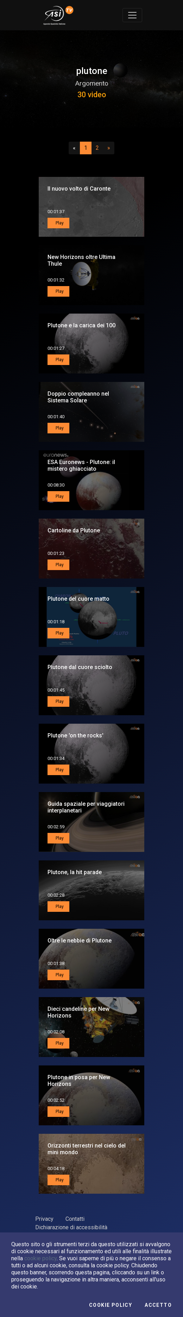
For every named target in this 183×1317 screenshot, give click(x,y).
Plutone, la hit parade (75, 872)
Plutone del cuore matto (78, 598)
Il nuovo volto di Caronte (79, 188)
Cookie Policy (110, 1305)
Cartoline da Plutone (74, 530)
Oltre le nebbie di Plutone (80, 940)
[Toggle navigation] (132, 15)
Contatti (74, 1219)
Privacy (44, 1219)
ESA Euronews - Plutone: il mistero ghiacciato (81, 465)
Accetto (158, 1305)
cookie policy (40, 1258)
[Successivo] (108, 148)
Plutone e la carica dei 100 (81, 325)
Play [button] (59, 223)
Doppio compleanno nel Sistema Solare (78, 397)
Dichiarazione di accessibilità (71, 1227)
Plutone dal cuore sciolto (80, 667)
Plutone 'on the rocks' (75, 735)
